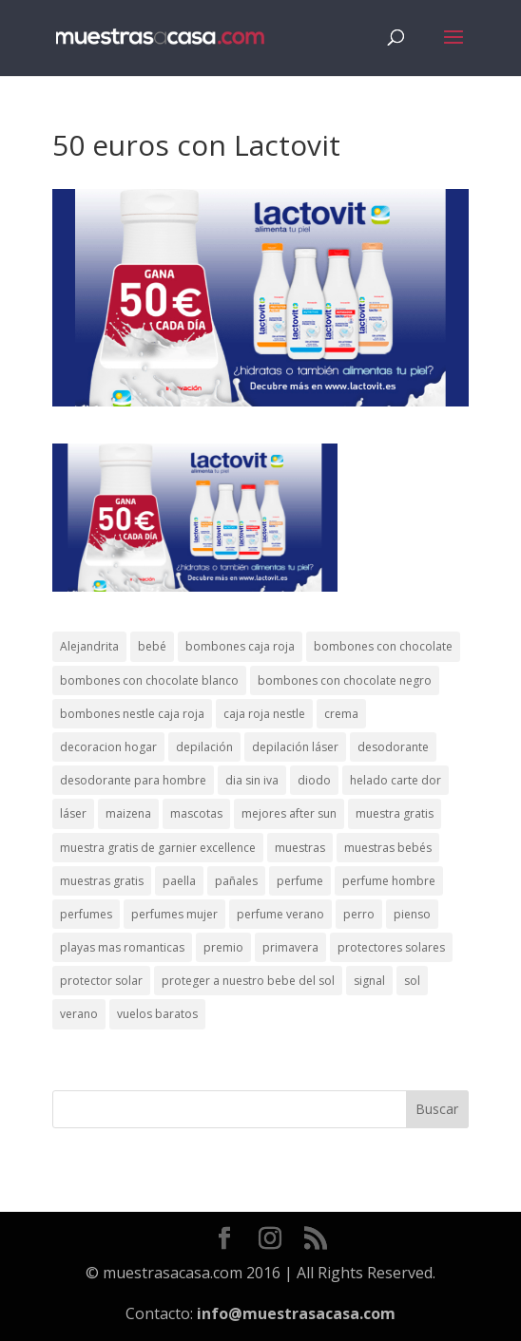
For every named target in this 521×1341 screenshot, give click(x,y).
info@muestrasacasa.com (296, 1313)
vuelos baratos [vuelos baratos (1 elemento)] (157, 1014)
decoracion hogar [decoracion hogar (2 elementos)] (108, 747)
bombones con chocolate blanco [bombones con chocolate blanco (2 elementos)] (149, 680)
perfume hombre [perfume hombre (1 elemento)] (388, 881)
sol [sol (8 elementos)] (412, 981)
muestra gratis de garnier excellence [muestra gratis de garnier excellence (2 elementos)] (158, 848)
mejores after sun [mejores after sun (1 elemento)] (289, 813)
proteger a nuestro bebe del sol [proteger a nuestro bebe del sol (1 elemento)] (248, 981)
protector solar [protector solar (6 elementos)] (101, 981)
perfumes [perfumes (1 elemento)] (86, 914)
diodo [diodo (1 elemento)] (314, 780)
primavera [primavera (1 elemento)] (290, 947)
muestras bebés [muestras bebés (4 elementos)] (388, 848)
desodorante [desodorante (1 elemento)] (393, 747)
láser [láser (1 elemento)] (73, 813)
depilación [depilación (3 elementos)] (204, 747)
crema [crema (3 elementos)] (341, 714)
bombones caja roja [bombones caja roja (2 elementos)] (240, 646)
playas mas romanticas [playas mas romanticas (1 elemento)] (122, 947)
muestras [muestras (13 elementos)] (300, 848)
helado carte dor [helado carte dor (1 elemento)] (395, 780)
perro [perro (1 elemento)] (359, 914)
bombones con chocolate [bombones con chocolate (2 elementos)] (383, 646)
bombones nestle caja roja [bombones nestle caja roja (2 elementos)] (132, 714)
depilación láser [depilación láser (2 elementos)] (295, 747)
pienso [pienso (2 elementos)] (412, 914)
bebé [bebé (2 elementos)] (152, 646)
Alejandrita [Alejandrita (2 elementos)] (89, 646)
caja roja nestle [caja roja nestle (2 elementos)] (264, 714)
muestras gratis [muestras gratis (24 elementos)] (102, 881)
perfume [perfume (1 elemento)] (300, 881)
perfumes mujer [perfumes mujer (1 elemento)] (174, 914)
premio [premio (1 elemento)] (223, 947)
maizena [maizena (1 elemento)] (128, 813)
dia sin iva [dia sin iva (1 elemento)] (252, 780)
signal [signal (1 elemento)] (369, 981)
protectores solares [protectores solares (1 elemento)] (391, 947)
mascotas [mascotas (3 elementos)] (196, 813)
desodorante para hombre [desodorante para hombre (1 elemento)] (133, 780)
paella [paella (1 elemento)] (179, 881)
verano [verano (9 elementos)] (79, 1014)
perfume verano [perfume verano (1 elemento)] (280, 914)
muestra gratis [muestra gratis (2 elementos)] (395, 813)
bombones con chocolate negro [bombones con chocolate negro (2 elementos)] (345, 680)
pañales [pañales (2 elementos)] (236, 881)
